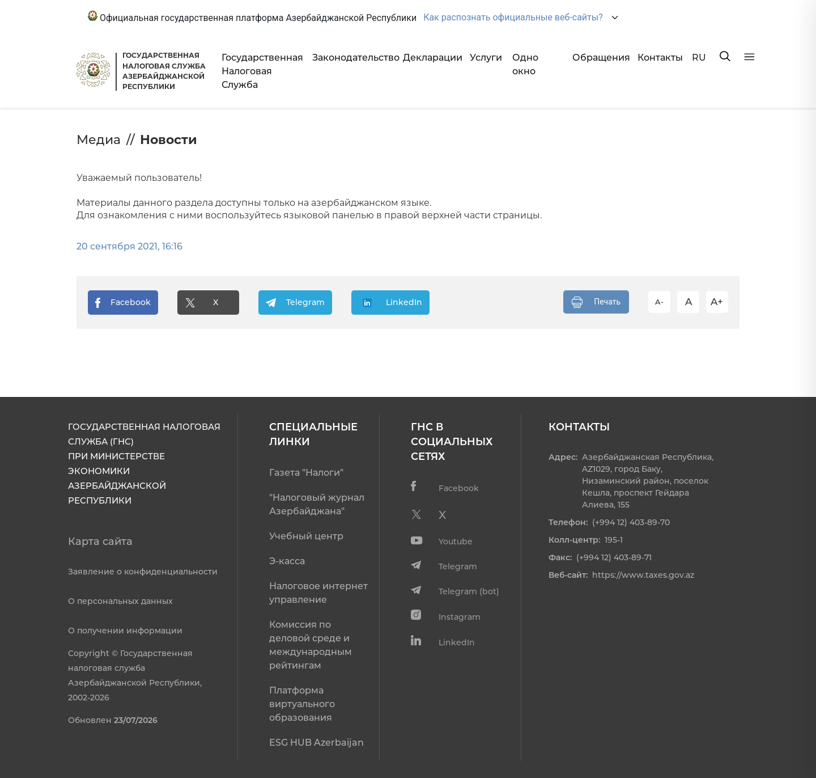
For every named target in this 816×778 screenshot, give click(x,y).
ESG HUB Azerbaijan (316, 742)
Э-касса (287, 561)
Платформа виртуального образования (302, 704)
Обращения (600, 57)
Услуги (486, 57)
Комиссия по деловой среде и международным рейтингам (310, 645)
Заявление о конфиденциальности (143, 571)
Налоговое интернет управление (318, 593)
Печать (596, 302)
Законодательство (353, 57)
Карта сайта (100, 541)
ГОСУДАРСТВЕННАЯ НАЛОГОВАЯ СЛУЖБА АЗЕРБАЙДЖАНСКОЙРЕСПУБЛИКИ (164, 71)
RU (699, 57)
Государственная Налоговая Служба (262, 71)
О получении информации (125, 630)
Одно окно (525, 64)
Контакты (660, 57)
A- (659, 301)
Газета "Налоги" (306, 472)
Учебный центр (306, 536)
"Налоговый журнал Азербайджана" (316, 504)
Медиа (98, 139)
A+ (717, 301)
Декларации (432, 57)
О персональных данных (120, 601)
